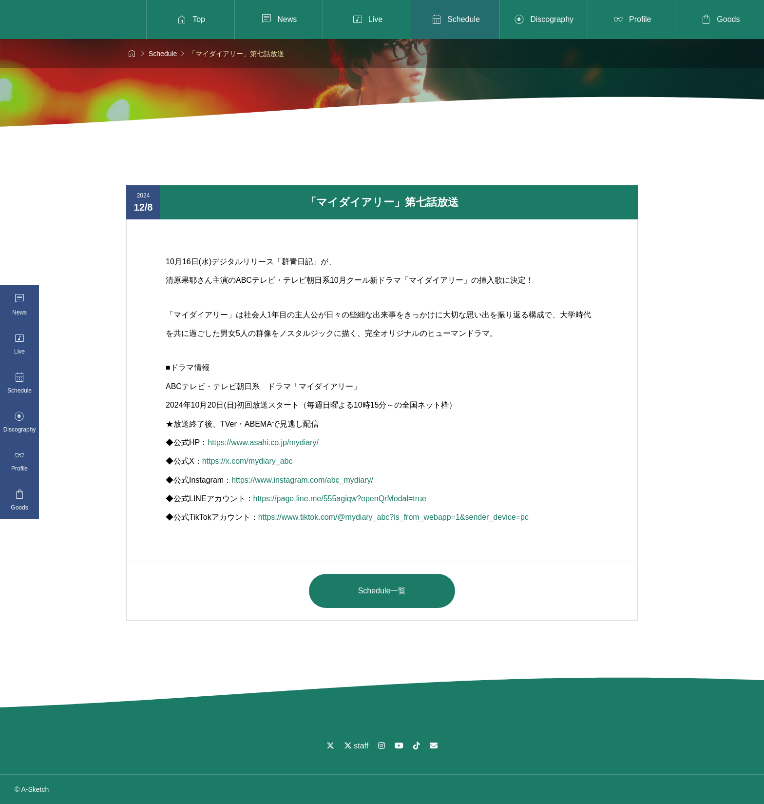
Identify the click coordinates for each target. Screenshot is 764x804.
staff (356, 746)
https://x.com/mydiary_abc (247, 461)
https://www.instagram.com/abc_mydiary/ (302, 480)
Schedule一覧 (382, 591)
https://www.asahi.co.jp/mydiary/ (263, 442)
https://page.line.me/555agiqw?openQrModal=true (339, 498)
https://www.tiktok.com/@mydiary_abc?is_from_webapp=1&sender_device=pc (393, 517)
